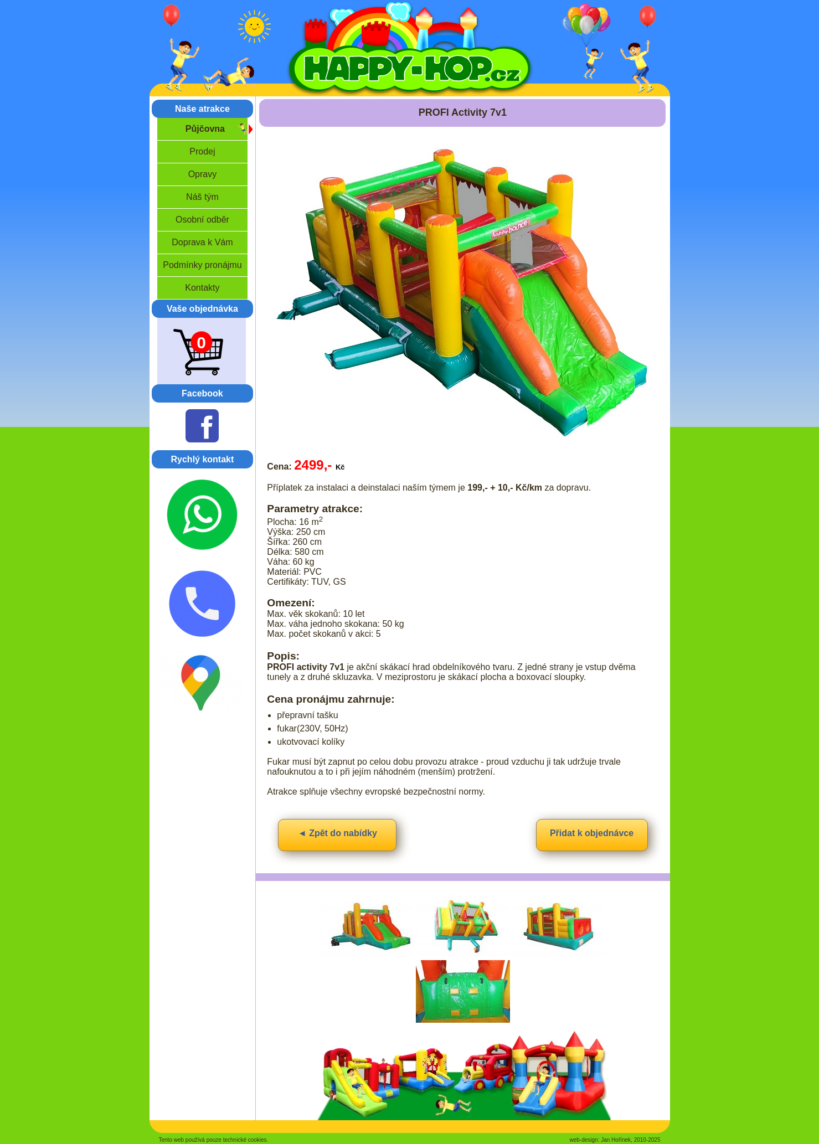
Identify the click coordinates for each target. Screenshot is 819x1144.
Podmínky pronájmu (202, 265)
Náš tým (202, 197)
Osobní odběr (202, 219)
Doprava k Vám (202, 242)
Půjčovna (205, 128)
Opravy (202, 174)
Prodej (202, 151)
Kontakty (202, 287)
